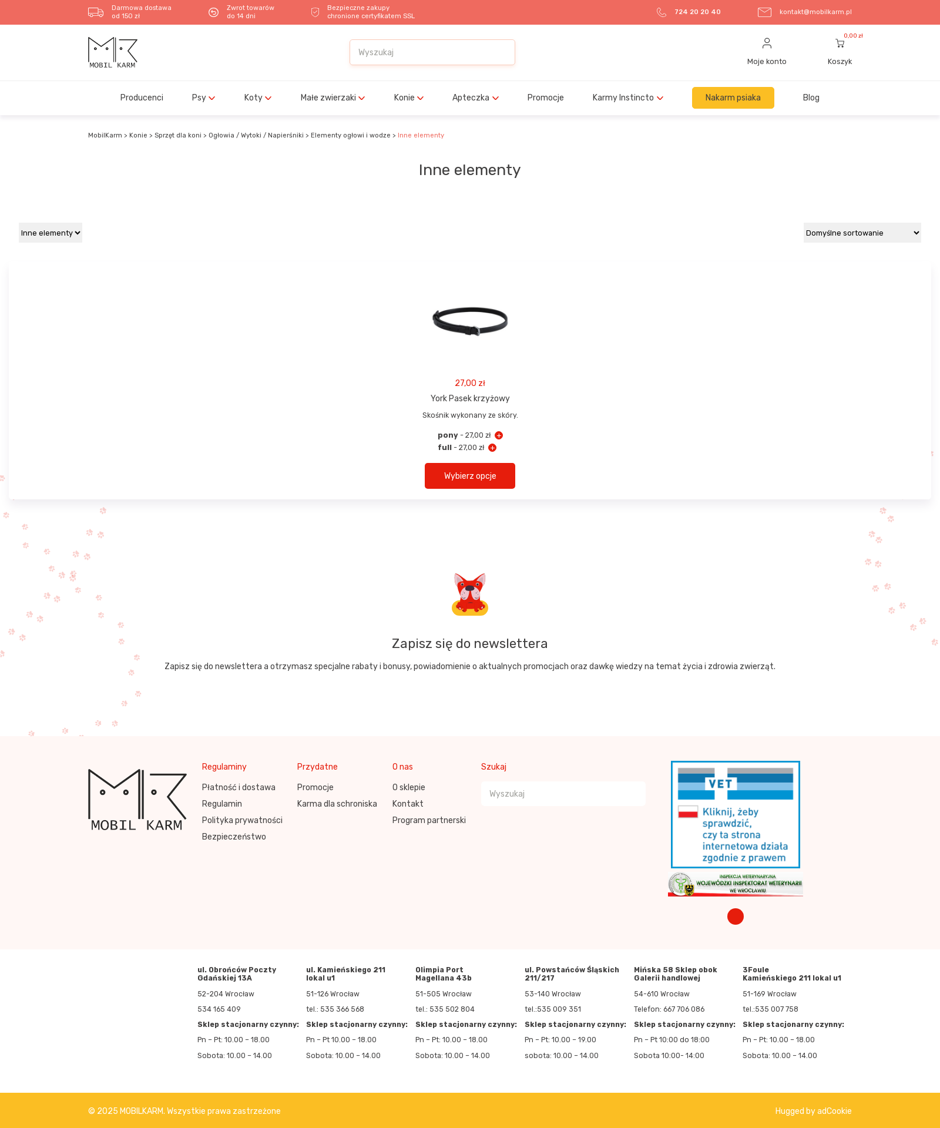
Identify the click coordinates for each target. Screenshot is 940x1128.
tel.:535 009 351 (553, 1009)
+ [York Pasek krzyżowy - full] (492, 448)
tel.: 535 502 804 (445, 1009)
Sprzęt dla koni (178, 135)
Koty (253, 98)
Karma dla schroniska (337, 804)
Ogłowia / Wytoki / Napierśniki (256, 135)
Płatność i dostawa (239, 788)
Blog (811, 98)
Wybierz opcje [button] (470, 476)
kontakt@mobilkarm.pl (816, 12)
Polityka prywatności (242, 820)
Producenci (141, 98)
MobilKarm (105, 135)
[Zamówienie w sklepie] (862, 233)
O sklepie (408, 788)
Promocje (546, 98)
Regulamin (222, 804)
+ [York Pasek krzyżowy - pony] (498, 435)
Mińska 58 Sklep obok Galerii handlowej (675, 974)
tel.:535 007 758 (770, 1009)
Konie (404, 98)
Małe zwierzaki (328, 98)
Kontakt (408, 804)
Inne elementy (421, 135)
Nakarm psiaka (733, 98)
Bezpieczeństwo (234, 837)
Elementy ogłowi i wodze (351, 135)
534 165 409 (219, 1009)
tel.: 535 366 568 (335, 1009)
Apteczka (470, 98)
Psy (199, 98)
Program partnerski (429, 820)
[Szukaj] (500, 52)
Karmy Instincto (623, 98)
